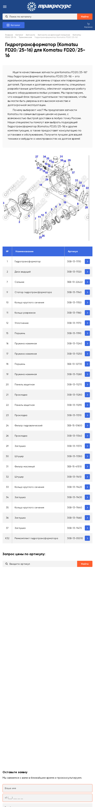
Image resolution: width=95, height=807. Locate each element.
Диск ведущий (23, 271)
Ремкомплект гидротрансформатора (36, 538)
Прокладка (21, 394)
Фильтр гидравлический (28, 425)
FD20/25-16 (10, 37)
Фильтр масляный (25, 466)
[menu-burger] (4, 7)
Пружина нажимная (26, 343)
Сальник (19, 282)
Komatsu (77, 35)
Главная (9, 35)
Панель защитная (25, 384)
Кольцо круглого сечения (29, 302)
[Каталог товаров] (14, 25)
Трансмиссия (25, 37)
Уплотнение (22, 323)
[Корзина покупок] (88, 25)
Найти (85, 16)
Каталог (19, 35)
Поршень (20, 333)
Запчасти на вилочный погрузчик (54, 35)
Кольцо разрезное (25, 312)
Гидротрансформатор (28, 261)
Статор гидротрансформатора (33, 292)
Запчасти (30, 35)
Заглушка (20, 446)
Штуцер (19, 456)
